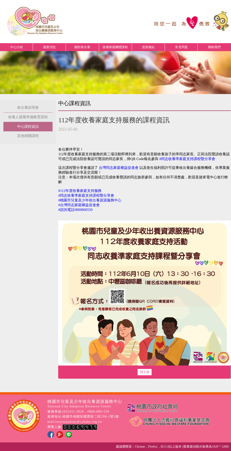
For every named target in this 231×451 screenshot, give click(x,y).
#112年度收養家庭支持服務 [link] (79, 191)
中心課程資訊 (28, 126)
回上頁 (144, 372)
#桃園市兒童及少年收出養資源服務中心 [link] (89, 200)
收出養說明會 (28, 107)
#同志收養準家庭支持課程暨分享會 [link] (187, 159)
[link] (119, 168)
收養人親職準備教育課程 (28, 117)
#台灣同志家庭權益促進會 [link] (79, 205)
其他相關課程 (28, 136)
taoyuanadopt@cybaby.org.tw (78, 421)
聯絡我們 (214, 47)
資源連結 (148, 47)
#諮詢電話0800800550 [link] (75, 210)
